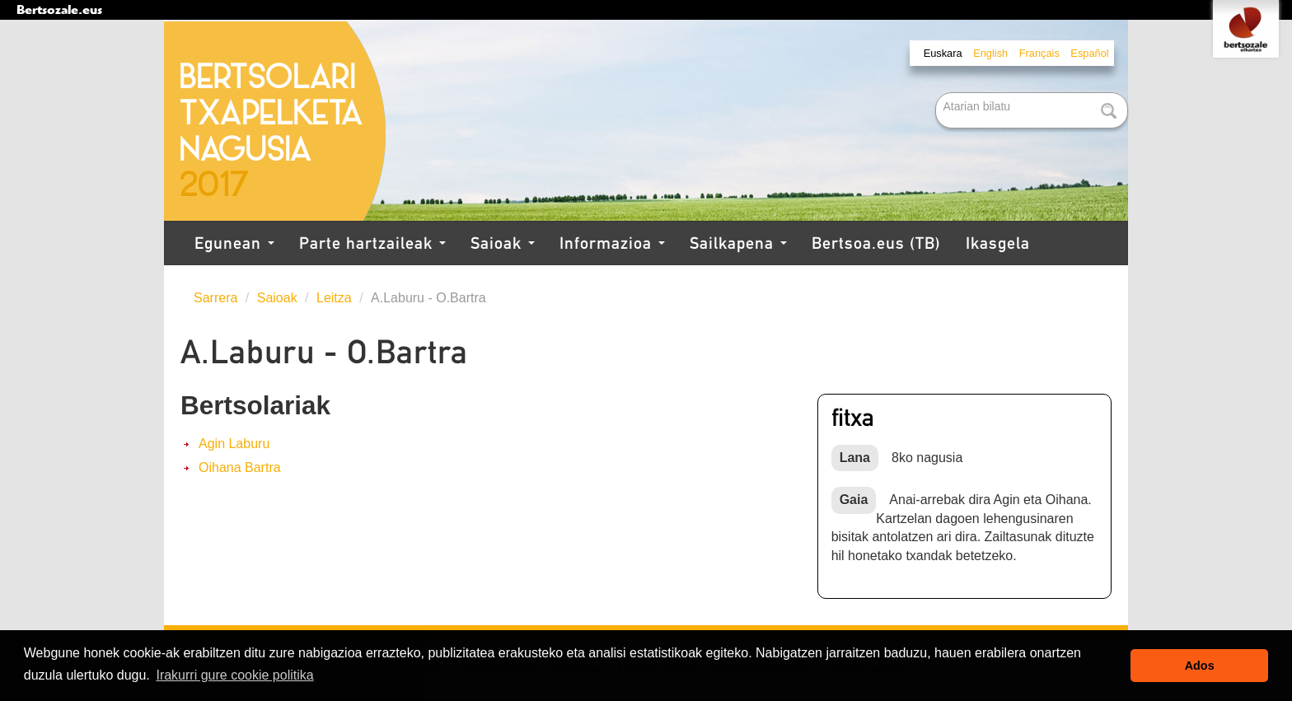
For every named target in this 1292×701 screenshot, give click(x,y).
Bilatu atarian (937, 93)
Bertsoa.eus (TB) (876, 243)
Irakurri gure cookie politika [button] (234, 675)
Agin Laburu (234, 444)
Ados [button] (1200, 665)
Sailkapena (738, 243)
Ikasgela (998, 243)
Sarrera (215, 298)
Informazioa (612, 243)
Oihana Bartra (240, 467)
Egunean (234, 243)
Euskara (943, 53)
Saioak (502, 243)
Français (1039, 53)
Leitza (334, 298)
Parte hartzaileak (372, 243)
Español (1089, 53)
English (990, 53)
